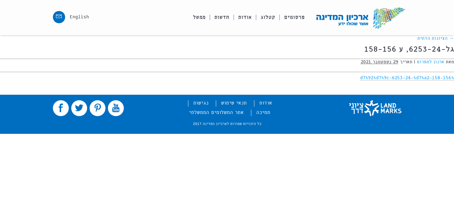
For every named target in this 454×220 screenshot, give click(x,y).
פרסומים (294, 17)
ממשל (199, 17)
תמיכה (263, 112)
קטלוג (267, 17)
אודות (245, 17)
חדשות (221, 17)
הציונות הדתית (435, 38)
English (79, 17)
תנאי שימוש (234, 103)
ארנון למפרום (430, 62)
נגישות (201, 103)
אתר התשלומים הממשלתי (216, 112)
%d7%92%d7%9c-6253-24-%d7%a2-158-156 (407, 78)
